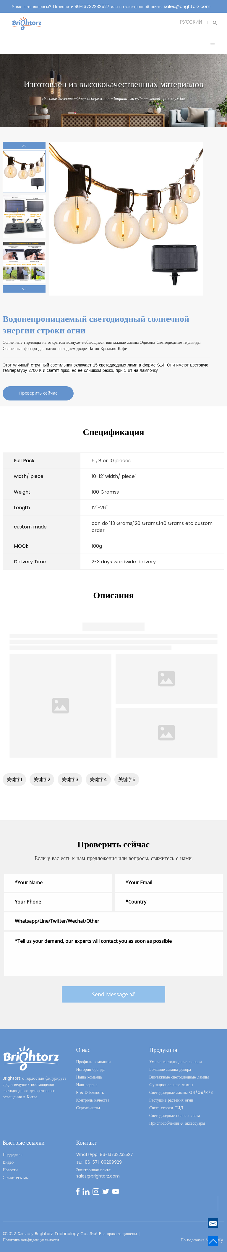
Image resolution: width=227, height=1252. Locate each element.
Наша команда (89, 1077)
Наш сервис (87, 1085)
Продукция (163, 1050)
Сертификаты (88, 1108)
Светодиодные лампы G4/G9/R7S (181, 1092)
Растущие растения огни (171, 1100)
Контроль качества (92, 1100)
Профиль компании (93, 1062)
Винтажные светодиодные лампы (179, 1077)
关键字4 (98, 779)
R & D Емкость (90, 1092)
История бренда (90, 1069)
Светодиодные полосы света (174, 1115)
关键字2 (41, 779)
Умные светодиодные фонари (175, 1062)
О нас (83, 1050)
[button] (24, 145)
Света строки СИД (166, 1108)
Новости (10, 1170)
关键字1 (14, 779)
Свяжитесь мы (16, 1177)
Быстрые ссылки (24, 1143)
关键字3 (69, 779)
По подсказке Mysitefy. (202, 1240)
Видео (8, 1162)
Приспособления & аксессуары (177, 1123)
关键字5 (126, 779)
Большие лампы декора (170, 1069)
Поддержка (12, 1154)
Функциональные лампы (171, 1085)
